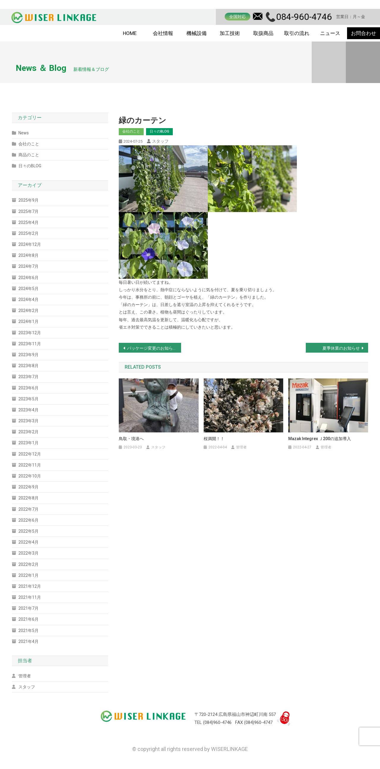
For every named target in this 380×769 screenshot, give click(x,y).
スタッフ (160, 141)
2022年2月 (28, 564)
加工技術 (230, 33)
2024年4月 (28, 299)
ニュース (330, 33)
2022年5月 (28, 531)
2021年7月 (28, 608)
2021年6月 (28, 619)
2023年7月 (28, 376)
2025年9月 (28, 200)
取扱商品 (263, 33)
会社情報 (163, 33)
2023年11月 (29, 343)
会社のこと (131, 131)
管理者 (241, 447)
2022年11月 (29, 465)
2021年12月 (29, 586)
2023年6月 (28, 388)
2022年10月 (29, 476)
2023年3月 (28, 420)
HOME (130, 33)
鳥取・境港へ (131, 438)
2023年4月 (28, 409)
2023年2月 (28, 431)
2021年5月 (28, 630)
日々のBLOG (159, 131)
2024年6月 (28, 277)
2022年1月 (28, 575)
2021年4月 (28, 641)
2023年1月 (28, 442)
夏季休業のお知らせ (341, 348)
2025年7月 (28, 211)
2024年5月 (28, 288)
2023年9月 (28, 354)
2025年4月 (28, 222)
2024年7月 (28, 266)
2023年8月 (28, 365)
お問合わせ (363, 33)
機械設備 (196, 33)
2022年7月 (28, 509)
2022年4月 (28, 542)
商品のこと (28, 154)
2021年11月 (29, 597)
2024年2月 (28, 310)
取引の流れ (296, 33)
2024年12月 (29, 244)
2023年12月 (29, 332)
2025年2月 (28, 233)
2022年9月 (28, 487)
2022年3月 (28, 553)
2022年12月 (29, 454)
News (23, 132)
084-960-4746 (304, 17)
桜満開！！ (214, 438)
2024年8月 (28, 255)
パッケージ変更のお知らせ (152, 348)
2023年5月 (28, 399)
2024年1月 (28, 321)
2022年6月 (28, 520)
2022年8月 (28, 498)
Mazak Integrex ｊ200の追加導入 (319, 438)
